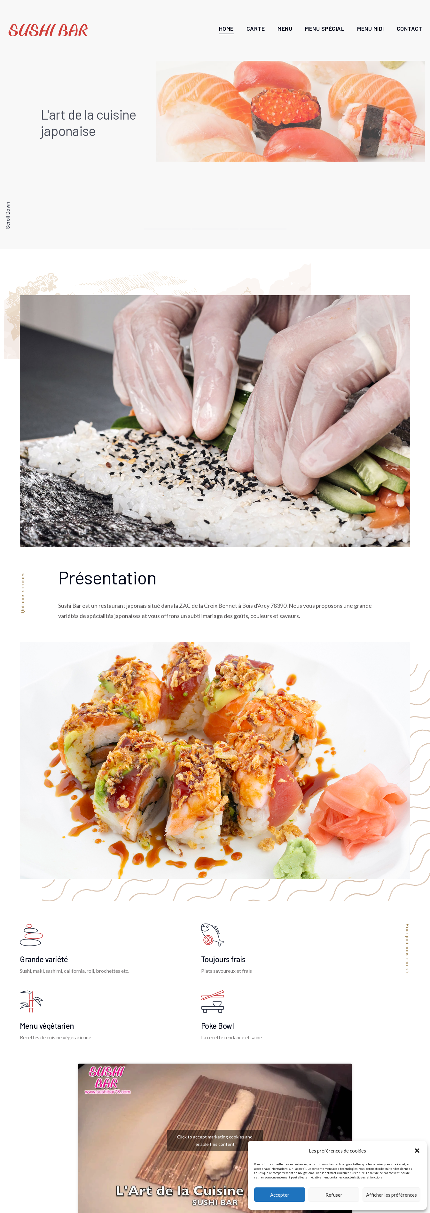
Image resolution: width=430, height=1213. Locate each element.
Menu (285, 28)
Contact (410, 28)
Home (226, 28)
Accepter (279, 1195)
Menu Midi (370, 28)
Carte (255, 28)
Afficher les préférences (391, 1195)
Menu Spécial (324, 28)
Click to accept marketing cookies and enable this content (215, 1140)
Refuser (333, 1195)
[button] (417, 1150)
